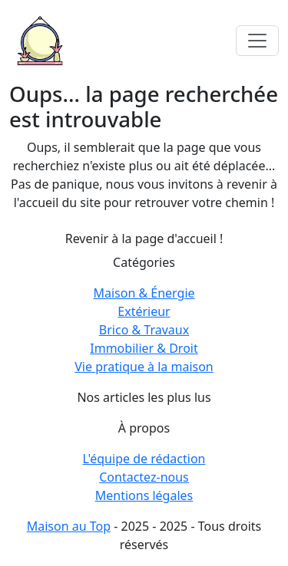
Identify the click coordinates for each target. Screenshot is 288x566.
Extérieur (144, 311)
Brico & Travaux (144, 329)
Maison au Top (69, 526)
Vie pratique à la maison (144, 366)
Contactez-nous (144, 477)
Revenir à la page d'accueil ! (144, 238)
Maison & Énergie (143, 293)
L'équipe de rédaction (144, 458)
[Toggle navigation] (257, 40)
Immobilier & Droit (143, 348)
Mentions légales (144, 495)
